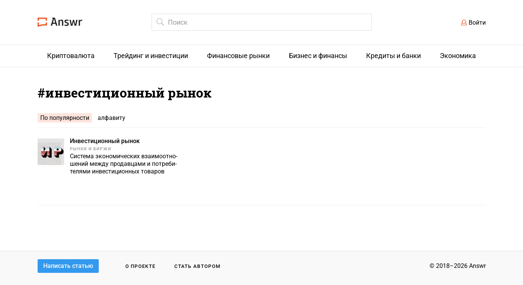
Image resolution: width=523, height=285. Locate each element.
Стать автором (197, 266)
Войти (477, 22)
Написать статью (68, 265)
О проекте (140, 266)
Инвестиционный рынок (105, 141)
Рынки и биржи (90, 148)
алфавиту (111, 117)
